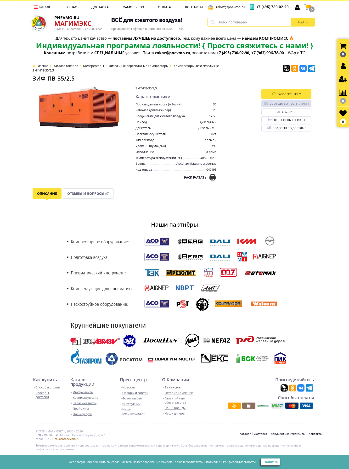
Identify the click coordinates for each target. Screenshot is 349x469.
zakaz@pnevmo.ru (230, 7)
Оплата (164, 7)
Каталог (46, 7)
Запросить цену (286, 94)
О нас (72, 7)
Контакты (194, 7)
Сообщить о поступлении (286, 103)
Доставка (100, 7)
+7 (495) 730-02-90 (272, 7)
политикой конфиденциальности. (231, 462)
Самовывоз (133, 7)
